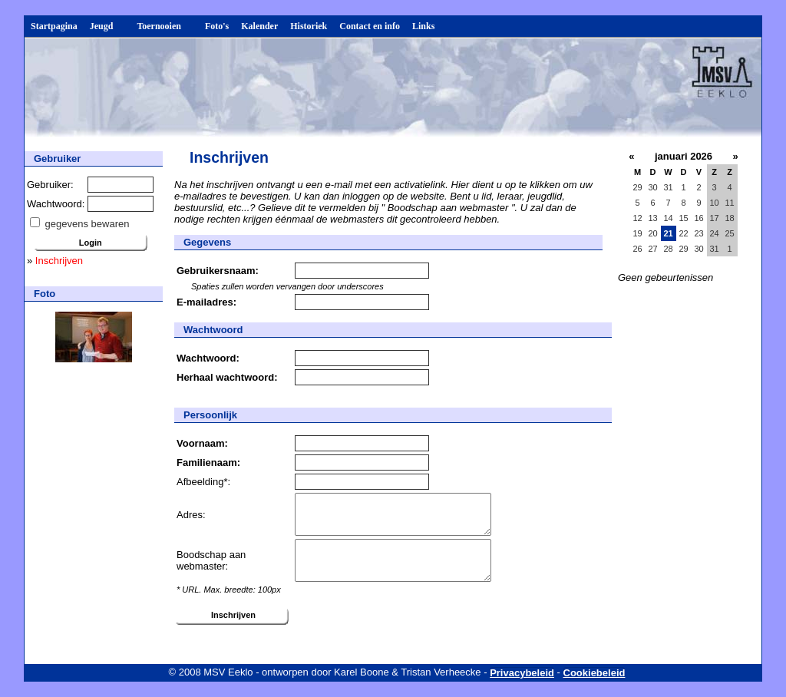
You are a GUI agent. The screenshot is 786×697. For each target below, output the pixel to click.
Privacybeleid (522, 673)
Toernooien (165, 26)
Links (423, 26)
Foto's (217, 26)
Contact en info (369, 26)
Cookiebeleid (594, 673)
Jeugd (107, 26)
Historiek (308, 26)
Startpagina (54, 26)
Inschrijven (59, 260)
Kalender (259, 26)
